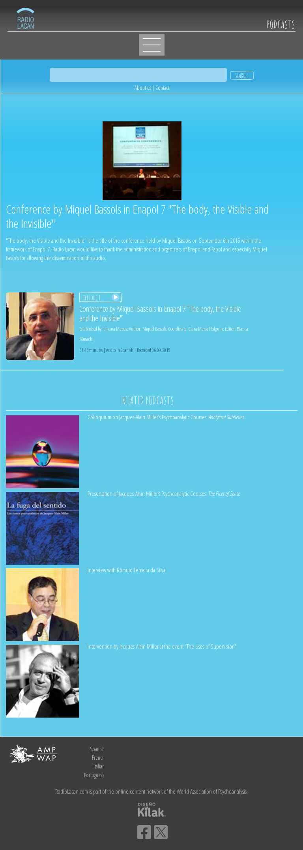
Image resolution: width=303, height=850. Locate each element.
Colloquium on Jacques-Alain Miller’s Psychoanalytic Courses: (166, 417)
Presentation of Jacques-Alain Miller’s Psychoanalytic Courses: (164, 493)
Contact (162, 87)
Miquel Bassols (154, 328)
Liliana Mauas (115, 328)
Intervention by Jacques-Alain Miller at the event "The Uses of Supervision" (162, 646)
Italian (99, 766)
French (98, 757)
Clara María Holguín (205, 328)
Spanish (97, 749)
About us (143, 87)
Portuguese (94, 775)
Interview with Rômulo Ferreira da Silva (126, 570)
